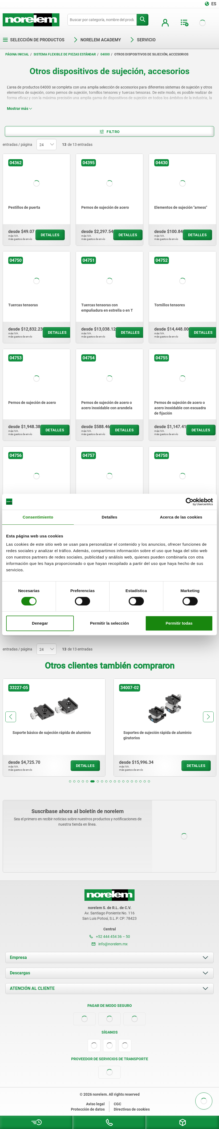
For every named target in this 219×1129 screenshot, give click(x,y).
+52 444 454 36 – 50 (109, 936)
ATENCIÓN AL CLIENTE (32, 988)
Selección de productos (33, 40)
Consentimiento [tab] (38, 517)
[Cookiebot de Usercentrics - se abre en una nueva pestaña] (189, 502)
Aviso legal (95, 1104)
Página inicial (17, 54)
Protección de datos (88, 1109)
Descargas (20, 972)
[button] (70, 781)
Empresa (18, 957)
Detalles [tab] (109, 517)
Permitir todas (179, 623)
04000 (105, 54)
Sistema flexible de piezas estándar (65, 54)
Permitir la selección (109, 623)
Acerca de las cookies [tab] (181, 517)
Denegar (40, 623)
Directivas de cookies (132, 1109)
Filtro (109, 131)
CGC (117, 1104)
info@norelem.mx (110, 944)
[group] (54, 727)
